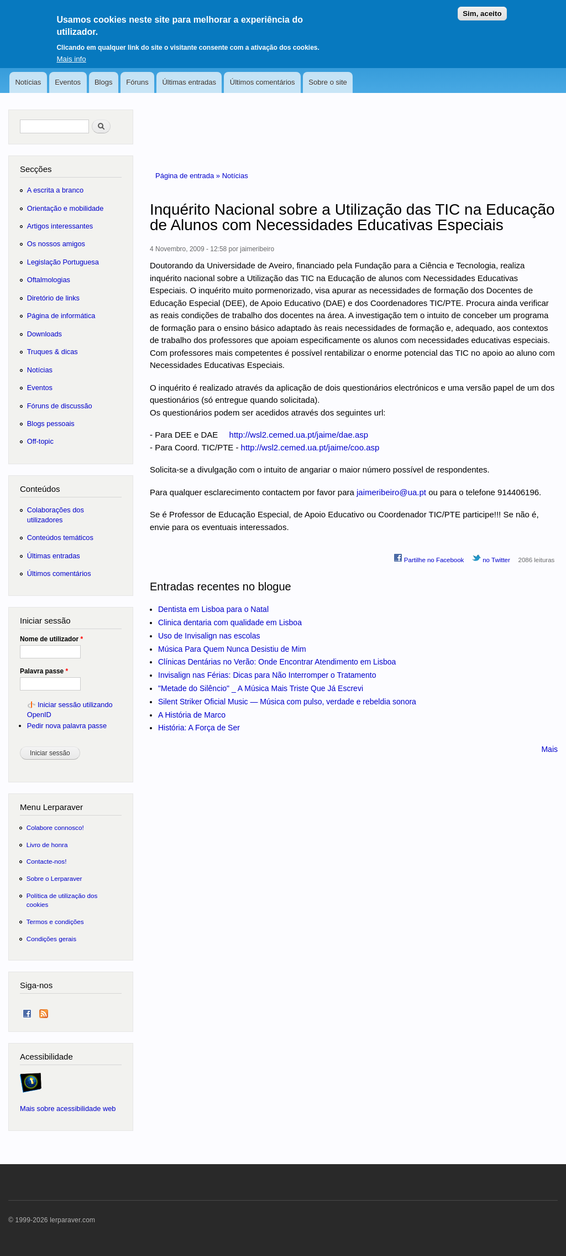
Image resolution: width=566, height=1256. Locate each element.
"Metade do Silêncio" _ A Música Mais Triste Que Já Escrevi (260, 688)
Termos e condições (55, 921)
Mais (549, 749)
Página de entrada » (188, 176)
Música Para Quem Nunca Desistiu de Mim (232, 649)
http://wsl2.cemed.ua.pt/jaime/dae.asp (299, 434)
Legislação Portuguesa (63, 262)
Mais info (71, 52)
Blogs (104, 82)
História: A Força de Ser (199, 727)
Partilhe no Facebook (429, 558)
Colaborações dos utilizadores (55, 515)
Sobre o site (327, 82)
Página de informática (61, 316)
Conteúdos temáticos (60, 537)
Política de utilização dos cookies (62, 900)
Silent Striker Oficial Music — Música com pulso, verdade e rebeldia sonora (287, 701)
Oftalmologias (48, 280)
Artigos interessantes (60, 226)
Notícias (28, 82)
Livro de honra (47, 844)
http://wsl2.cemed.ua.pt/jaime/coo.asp (310, 447)
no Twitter (491, 558)
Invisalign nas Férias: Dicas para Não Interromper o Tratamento (267, 675)
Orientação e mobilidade (65, 208)
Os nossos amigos (56, 244)
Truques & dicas (52, 351)
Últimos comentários (262, 82)
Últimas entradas (189, 82)
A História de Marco (192, 714)
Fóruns (137, 82)
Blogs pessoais (51, 423)
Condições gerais (51, 938)
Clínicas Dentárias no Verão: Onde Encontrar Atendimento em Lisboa (277, 661)
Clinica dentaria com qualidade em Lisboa (230, 622)
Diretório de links (53, 298)
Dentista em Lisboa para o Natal (213, 609)
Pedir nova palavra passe (67, 726)
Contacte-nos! (47, 861)
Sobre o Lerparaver (54, 878)
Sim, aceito (482, 7)
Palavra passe (44, 671)
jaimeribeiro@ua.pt (391, 492)
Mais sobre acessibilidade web (68, 1108)
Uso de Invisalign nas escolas (209, 635)
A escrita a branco (55, 190)
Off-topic (40, 441)
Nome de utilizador (51, 639)
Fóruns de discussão (59, 406)
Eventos (68, 82)
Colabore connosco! (55, 827)
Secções (35, 169)
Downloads (44, 334)
